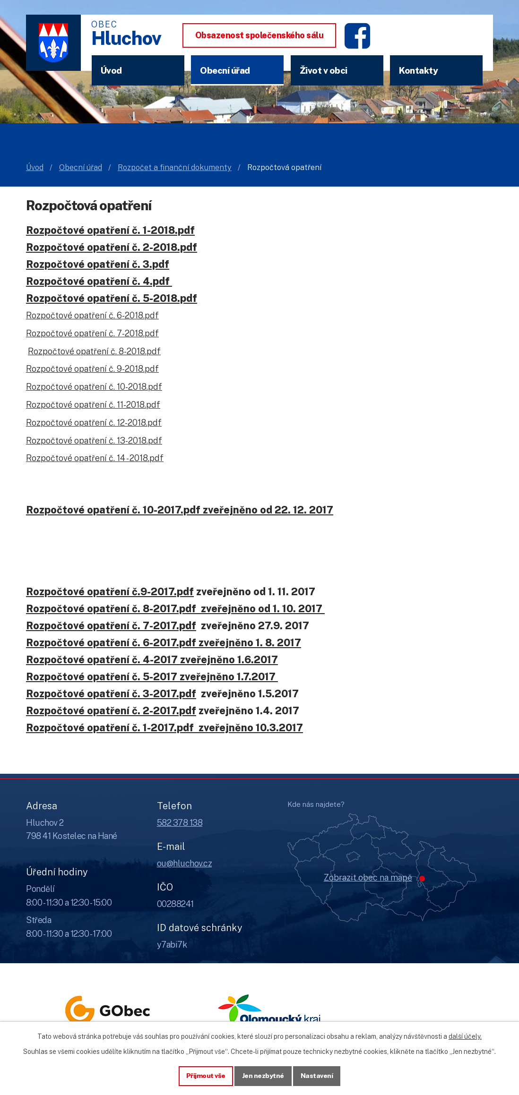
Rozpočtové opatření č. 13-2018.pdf (94, 440)
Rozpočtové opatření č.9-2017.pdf (110, 591)
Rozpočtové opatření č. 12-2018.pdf (94, 423)
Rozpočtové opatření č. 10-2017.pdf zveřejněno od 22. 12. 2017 (179, 510)
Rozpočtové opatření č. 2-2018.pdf (111, 247)
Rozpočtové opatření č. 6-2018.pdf (92, 315)
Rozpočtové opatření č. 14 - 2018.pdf (95, 458)
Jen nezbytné (263, 1075)
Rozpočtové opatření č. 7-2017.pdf (111, 625)
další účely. (465, 1036)
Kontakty (418, 70)
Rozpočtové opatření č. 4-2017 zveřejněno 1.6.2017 (152, 659)
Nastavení (317, 1075)
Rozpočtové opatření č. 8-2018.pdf (94, 351)
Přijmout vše (205, 1075)
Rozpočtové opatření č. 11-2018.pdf (93, 405)
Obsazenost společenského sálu (259, 35)
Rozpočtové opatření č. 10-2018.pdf (94, 387)
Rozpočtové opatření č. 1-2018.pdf (110, 230)
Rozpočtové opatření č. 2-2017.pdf (111, 710)
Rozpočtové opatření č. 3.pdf (97, 264)
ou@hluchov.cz (184, 863)
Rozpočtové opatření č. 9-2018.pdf (92, 369)
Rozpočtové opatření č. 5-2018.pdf (111, 298)
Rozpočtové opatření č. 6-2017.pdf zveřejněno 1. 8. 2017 (163, 642)
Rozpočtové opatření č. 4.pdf (98, 281)
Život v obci (323, 70)
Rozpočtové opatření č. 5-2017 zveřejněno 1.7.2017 (152, 676)
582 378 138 (180, 823)
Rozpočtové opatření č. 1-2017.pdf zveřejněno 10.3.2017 (164, 727)
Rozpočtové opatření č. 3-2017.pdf (111, 693)
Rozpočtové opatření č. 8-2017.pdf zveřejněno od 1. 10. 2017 (175, 608)
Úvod (111, 70)
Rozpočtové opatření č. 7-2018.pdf (92, 333)
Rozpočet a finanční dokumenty (175, 167)
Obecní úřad (225, 70)
